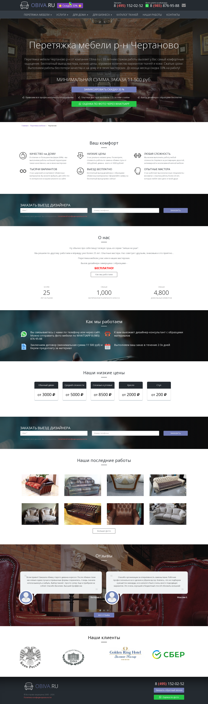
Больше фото (104, 531)
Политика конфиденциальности (38, 697)
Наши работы (152, 14)
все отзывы (104, 615)
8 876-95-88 (162, 6)
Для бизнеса (102, 14)
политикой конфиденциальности (72, 216)
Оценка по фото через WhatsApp (104, 104)
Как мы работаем (104, 274)
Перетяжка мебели (38, 14)
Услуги (62, 14)
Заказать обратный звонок (169, 690)
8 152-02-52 (128, 6)
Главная (25, 126)
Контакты (173, 14)
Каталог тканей (127, 14)
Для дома (80, 14)
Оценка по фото (169, 697)
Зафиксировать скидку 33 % (104, 89)
